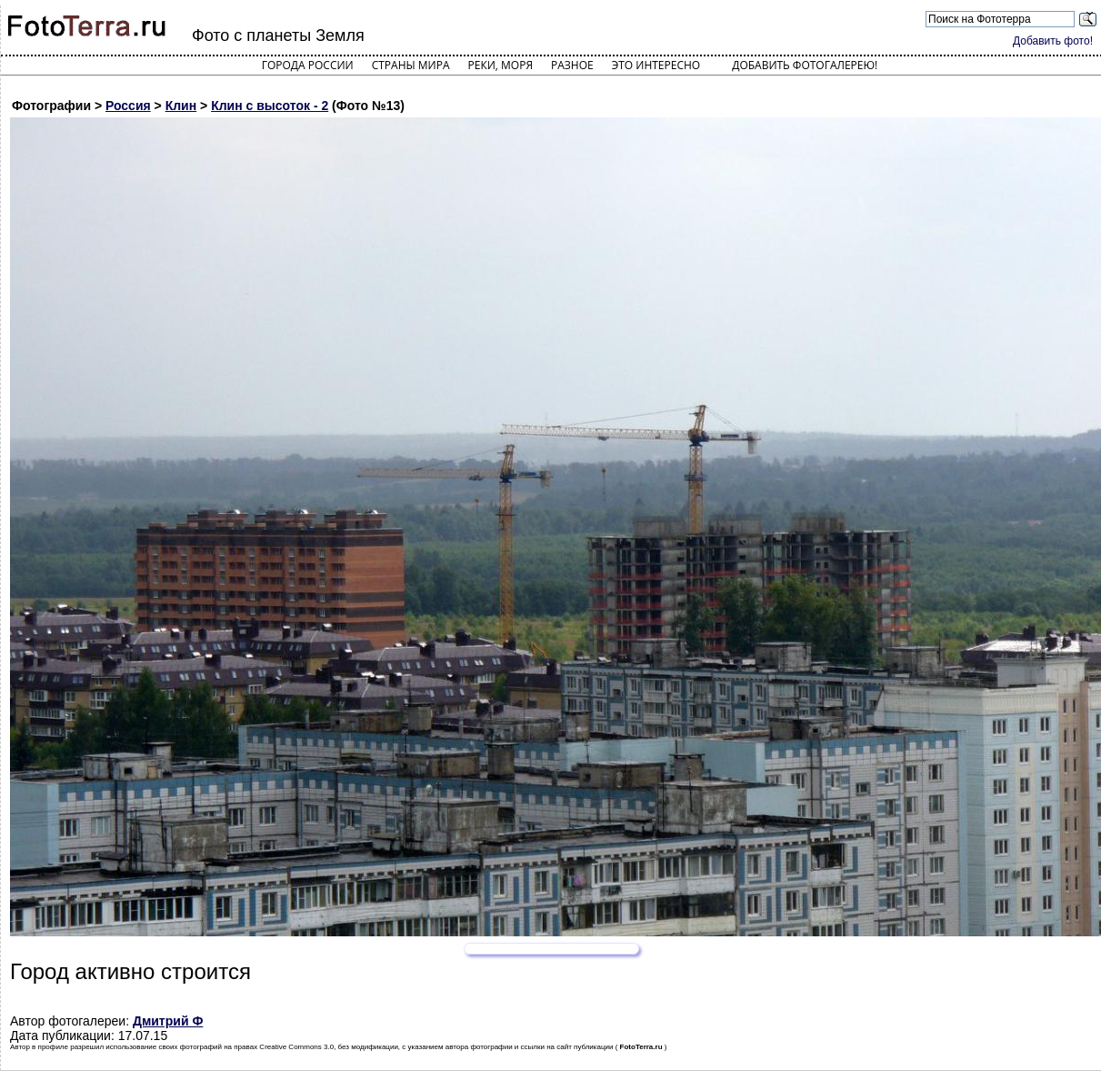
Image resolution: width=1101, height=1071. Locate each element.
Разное (572, 65)
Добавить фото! (1053, 41)
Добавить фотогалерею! (804, 65)
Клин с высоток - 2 (269, 105)
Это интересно (656, 65)
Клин (181, 105)
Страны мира (411, 65)
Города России (308, 65)
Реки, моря (500, 65)
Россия (128, 105)
